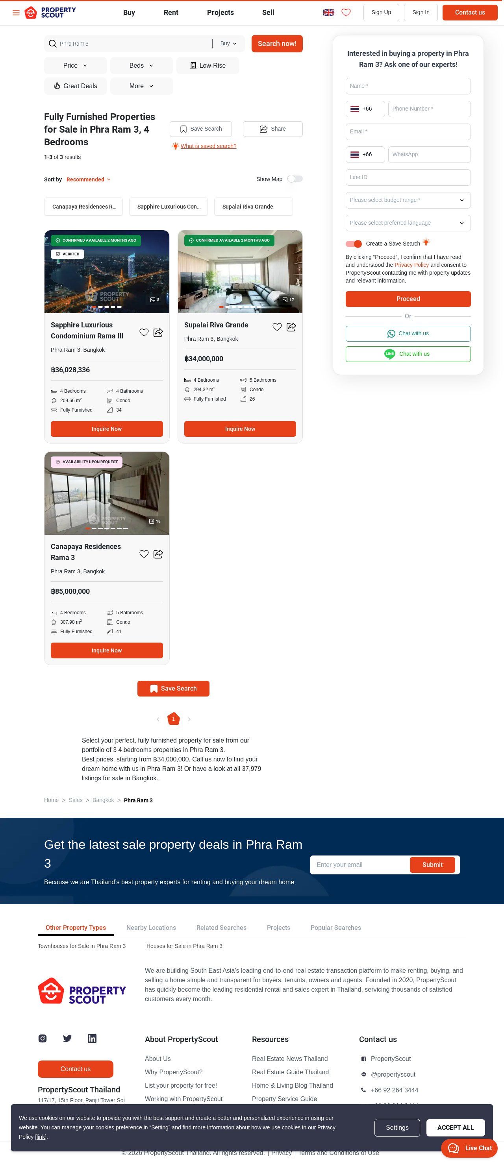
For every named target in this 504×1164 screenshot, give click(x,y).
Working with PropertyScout (183, 1099)
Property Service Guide (284, 1099)
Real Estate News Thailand (290, 1059)
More (142, 86)
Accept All (455, 1127)
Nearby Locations (151, 927)
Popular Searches (336, 927)
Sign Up (381, 12)
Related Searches (221, 927)
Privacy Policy (412, 265)
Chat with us (408, 334)
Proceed (408, 299)
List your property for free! (181, 1086)
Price (75, 66)
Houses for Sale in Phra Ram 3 (184, 946)
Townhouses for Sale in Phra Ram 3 (82, 946)
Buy (129, 12)
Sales (76, 800)
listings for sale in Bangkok (119, 778)
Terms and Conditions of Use (338, 1153)
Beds (142, 66)
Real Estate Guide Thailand (290, 1072)
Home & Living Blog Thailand (292, 1086)
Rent (171, 12)
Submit (432, 864)
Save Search (201, 129)
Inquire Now (107, 429)
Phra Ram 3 (138, 800)
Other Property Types (76, 927)
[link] (40, 1137)
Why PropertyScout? (174, 1072)
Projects (278, 927)
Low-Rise (208, 65)
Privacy (281, 1153)
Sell (268, 12)
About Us (158, 1059)
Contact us (470, 12)
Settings (397, 1128)
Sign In (421, 12)
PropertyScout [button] (391, 1059)
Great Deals (75, 85)
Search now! (277, 43)
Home (51, 800)
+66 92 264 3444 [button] (395, 1090)
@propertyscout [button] (393, 1075)
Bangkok (103, 800)
